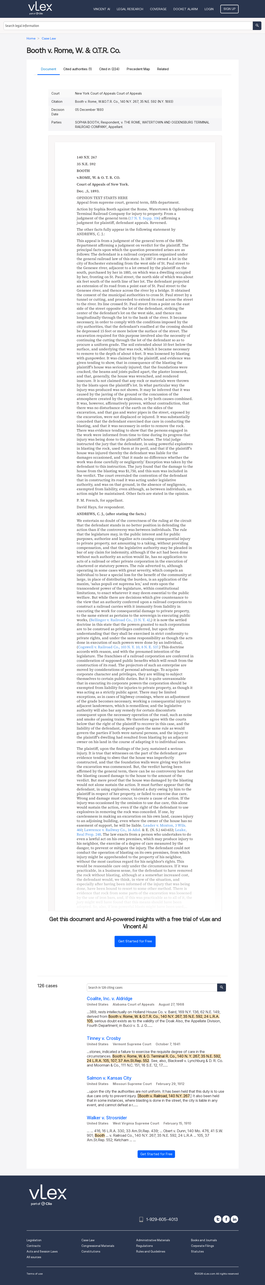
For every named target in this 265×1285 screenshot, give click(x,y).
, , (118, 646)
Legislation (34, 1240)
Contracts (33, 1246)
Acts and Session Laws (42, 1251)
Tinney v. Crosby (104, 1038)
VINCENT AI (101, 9)
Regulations (144, 1246)
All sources (34, 1257)
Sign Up (229, 9)
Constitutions (90, 1251)
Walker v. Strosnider (107, 1117)
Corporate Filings (202, 1246)
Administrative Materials (153, 1240)
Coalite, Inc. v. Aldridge (109, 998)
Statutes (197, 1251)
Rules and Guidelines (150, 1251)
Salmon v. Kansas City (109, 1078)
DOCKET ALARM (185, 9)
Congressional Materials (97, 1246)
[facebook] (226, 1219)
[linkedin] (234, 1219)
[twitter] (217, 1219)
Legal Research (130, 9)
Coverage (158, 9)
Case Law (87, 1240)
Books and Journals (204, 1240)
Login (209, 9)
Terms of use (35, 1273)
